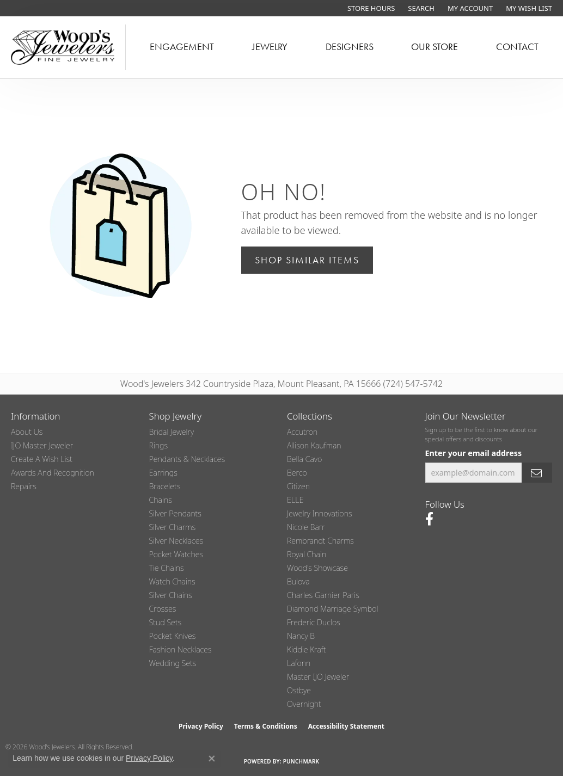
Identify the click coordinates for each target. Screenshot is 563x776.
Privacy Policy (201, 726)
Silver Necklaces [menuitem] (176, 540)
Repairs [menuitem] (23, 486)
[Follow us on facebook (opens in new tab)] (429, 519)
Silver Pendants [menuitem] (175, 513)
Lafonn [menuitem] (298, 663)
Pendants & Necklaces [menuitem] (187, 459)
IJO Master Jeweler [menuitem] (42, 445)
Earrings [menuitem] (163, 472)
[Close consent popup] (212, 758)
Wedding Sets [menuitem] (173, 663)
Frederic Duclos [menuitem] (313, 622)
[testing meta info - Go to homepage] (63, 47)
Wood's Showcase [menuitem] (317, 568)
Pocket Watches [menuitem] (176, 554)
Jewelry (269, 47)
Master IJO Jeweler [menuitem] (318, 677)
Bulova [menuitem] (298, 581)
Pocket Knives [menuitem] (172, 636)
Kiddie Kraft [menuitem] (306, 649)
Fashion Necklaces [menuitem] (180, 649)
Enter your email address (473, 453)
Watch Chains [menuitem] (172, 581)
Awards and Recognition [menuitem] (52, 472)
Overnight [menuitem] (304, 704)
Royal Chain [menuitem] (306, 554)
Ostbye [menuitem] (299, 690)
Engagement (182, 47)
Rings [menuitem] (158, 445)
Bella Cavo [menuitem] (304, 459)
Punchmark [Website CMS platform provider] (301, 761)
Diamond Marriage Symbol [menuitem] (332, 608)
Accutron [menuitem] (302, 432)
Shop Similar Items (307, 260)
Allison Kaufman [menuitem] (314, 445)
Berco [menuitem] (297, 472)
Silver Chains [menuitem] (170, 595)
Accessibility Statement (346, 726)
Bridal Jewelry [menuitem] (171, 432)
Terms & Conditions (265, 726)
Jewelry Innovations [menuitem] (319, 513)
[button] (420, 8)
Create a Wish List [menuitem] (41, 459)
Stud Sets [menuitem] (165, 622)
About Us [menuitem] (26, 432)
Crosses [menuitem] (162, 608)
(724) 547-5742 (413, 384)
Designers (350, 47)
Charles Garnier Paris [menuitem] (323, 595)
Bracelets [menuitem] (165, 486)
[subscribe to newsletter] (537, 473)
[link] (370, 8)
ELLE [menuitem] (295, 500)
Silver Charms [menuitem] (172, 527)
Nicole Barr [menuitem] (306, 527)
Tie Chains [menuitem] (166, 568)
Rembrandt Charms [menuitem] (320, 540)
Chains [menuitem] (160, 500)
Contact (517, 47)
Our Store (434, 47)
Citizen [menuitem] (298, 486)
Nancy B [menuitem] (301, 636)
